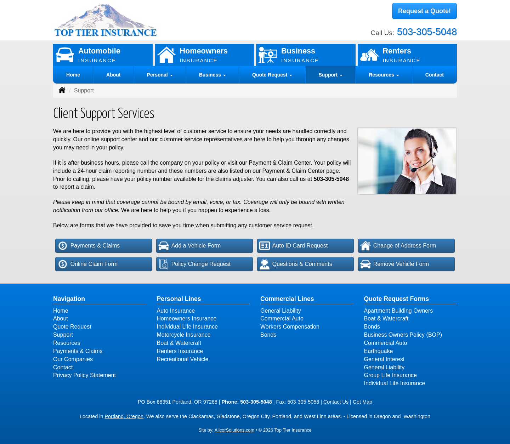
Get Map (362, 402)
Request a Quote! (424, 11)
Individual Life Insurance (187, 327)
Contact (434, 75)
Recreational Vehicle (183, 359)
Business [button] (212, 75)
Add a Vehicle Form (189, 245)
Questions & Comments (295, 264)
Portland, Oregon (124, 416)
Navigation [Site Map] (69, 298)
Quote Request (72, 327)
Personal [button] (160, 75)
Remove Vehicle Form (394, 264)
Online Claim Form (87, 264)
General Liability (280, 311)
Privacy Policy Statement (84, 375)
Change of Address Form (398, 245)
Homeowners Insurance (187, 318)
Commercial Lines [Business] (287, 298)
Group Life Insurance (390, 375)
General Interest (384, 359)
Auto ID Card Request (293, 245)
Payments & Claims (88, 245)
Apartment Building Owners (398, 311)
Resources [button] (384, 75)
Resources (66, 343)
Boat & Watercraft (179, 343)
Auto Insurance (176, 311)
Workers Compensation (289, 327)
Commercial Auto (282, 318)
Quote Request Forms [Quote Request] (396, 298)
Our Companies (73, 359)
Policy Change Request (194, 264)
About (113, 75)
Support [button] (331, 75)
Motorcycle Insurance (184, 335)
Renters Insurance (180, 351)
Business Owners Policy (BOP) (403, 335)
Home (73, 75)
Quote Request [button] (272, 75)
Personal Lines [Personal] (179, 298)
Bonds (268, 335)
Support (63, 335)
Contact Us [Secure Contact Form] (335, 402)
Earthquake (378, 351)
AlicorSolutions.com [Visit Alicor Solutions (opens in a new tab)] (234, 430)
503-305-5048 (427, 29)
